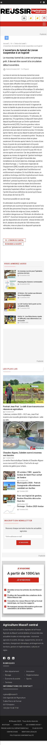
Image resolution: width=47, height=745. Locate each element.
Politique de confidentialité (22, 735)
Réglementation (32, 675)
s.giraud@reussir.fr (10, 694)
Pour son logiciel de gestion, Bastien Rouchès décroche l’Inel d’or (29, 498)
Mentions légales (29, 732)
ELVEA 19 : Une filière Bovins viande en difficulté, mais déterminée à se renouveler (30, 319)
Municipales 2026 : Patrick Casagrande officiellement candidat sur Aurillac (28, 485)
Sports (28, 679)
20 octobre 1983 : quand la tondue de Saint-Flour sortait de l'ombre (29, 475)
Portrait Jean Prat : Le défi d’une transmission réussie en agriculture (23, 407)
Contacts (18, 725)
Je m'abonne (31, 18)
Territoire (8, 682)
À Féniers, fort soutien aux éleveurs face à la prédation (30, 294)
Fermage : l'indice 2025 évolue (30, 506)
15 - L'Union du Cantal (14, 240)
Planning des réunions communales (30, 282)
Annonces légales (24, 18)
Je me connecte (44, 18)
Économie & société (13, 244)
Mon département (12, 671)
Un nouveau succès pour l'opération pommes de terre (30, 272)
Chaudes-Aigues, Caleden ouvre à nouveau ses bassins (22, 454)
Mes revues (37, 18)
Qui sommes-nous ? (33, 725)
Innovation (30, 671)
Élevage (8, 675)
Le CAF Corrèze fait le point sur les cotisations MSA (29, 305)
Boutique (6, 725)
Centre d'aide (12, 732)
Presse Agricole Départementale (14, 728)
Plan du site (37, 728)
